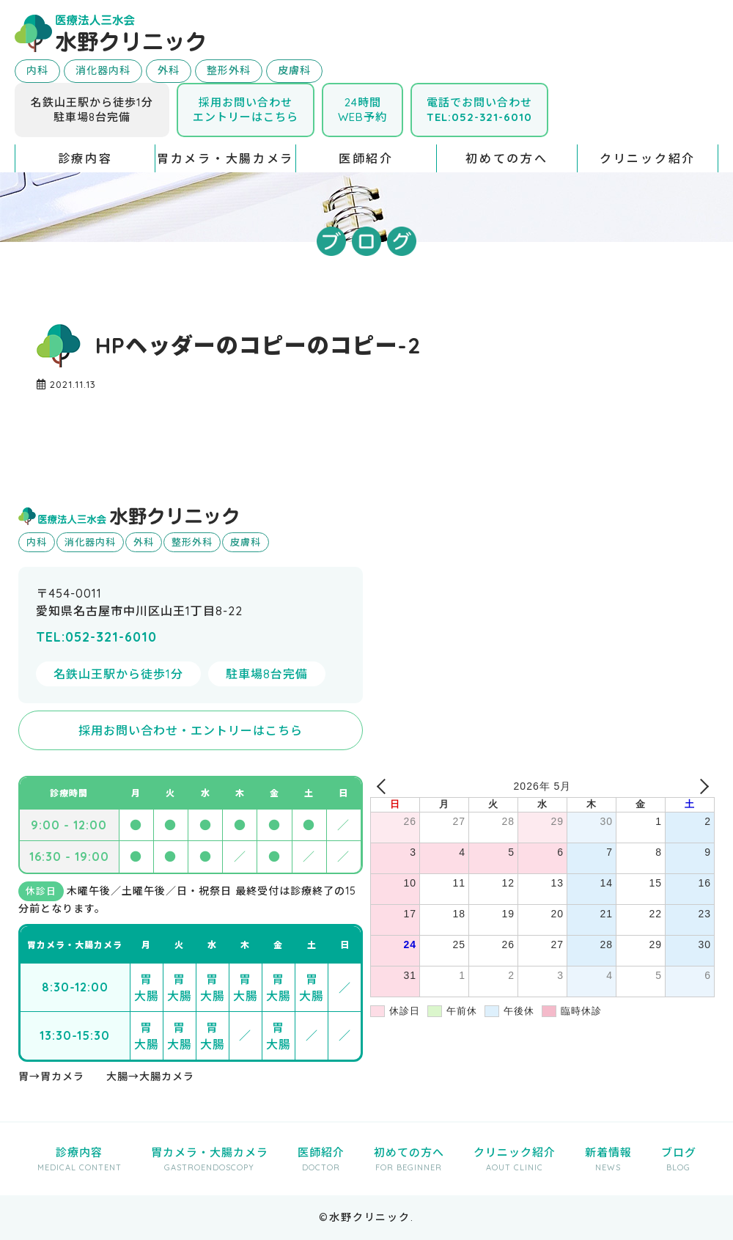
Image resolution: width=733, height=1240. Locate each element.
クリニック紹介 (648, 158)
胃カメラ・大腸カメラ (225, 158)
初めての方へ (506, 158)
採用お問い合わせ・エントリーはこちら (190, 730)
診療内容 (85, 158)
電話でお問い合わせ (479, 109)
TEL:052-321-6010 (96, 636)
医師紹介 (366, 158)
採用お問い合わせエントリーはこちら (245, 109)
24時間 (362, 109)
